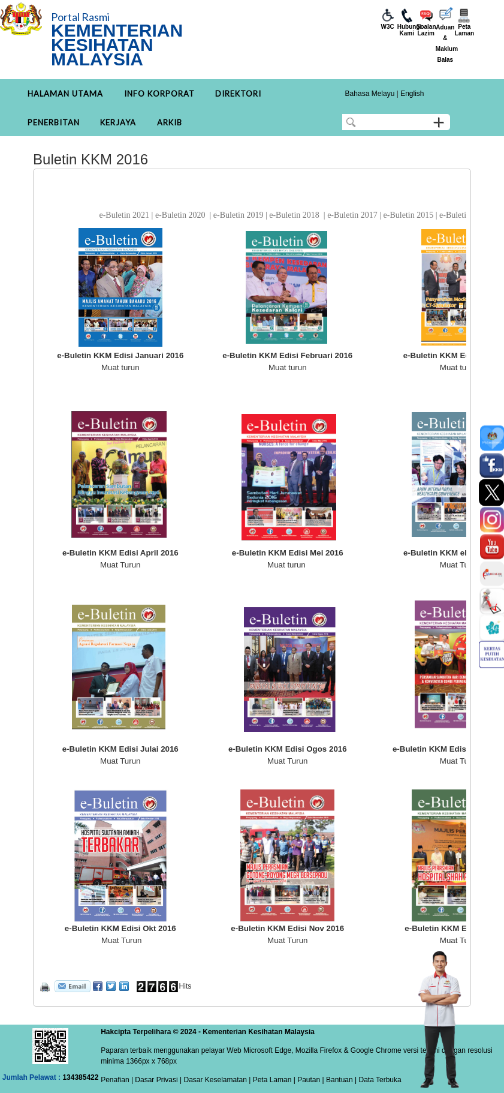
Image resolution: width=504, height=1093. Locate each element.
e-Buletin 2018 (294, 215)
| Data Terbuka (377, 1080)
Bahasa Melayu (370, 93)
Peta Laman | (274, 1080)
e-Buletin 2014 (464, 215)
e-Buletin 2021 (124, 215)
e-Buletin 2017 (352, 215)
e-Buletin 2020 (180, 215)
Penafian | (117, 1080)
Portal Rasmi (80, 16)
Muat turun (120, 367)
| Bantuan (336, 1080)
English (412, 93)
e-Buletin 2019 (238, 215)
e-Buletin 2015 (409, 215)
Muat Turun (120, 564)
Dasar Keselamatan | (216, 1080)
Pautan (308, 1080)
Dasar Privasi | (157, 1080)
